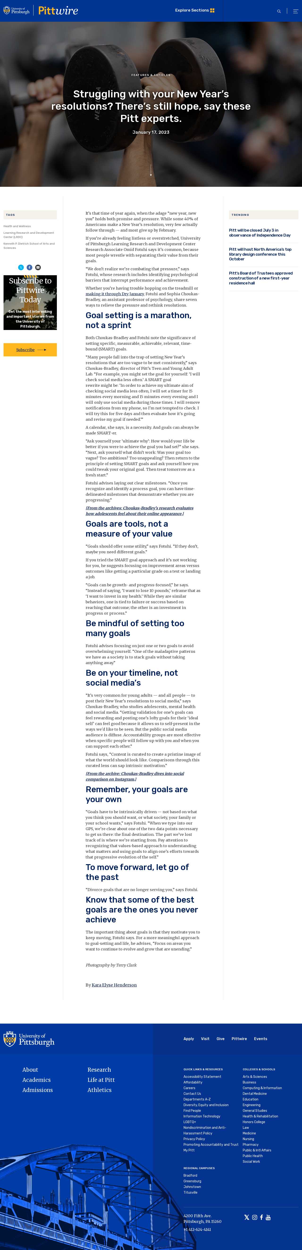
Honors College (254, 1122)
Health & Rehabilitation (260, 1116)
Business (249, 1082)
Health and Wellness (17, 226)
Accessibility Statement (202, 1077)
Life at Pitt (101, 1080)
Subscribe (25, 349)
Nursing (248, 1139)
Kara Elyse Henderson (114, 985)
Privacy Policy (194, 1139)
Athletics (100, 1090)
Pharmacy (251, 1145)
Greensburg (192, 1181)
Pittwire (239, 1039)
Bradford (190, 1176)
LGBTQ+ (190, 1122)
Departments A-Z (197, 1099)
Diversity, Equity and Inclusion (206, 1105)
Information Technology (202, 1116)
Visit (205, 1039)
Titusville (190, 1193)
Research (99, 1070)
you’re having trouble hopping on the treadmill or (150, 288)
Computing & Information (262, 1088)
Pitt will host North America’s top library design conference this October (260, 254)
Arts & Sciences (255, 1077)
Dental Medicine (255, 1094)
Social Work (251, 1162)
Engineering (251, 1105)
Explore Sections (192, 10)
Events (260, 1039)
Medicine (249, 1133)
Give (221, 1039)
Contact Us (192, 1094)
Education (250, 1099)
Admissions (37, 1090)
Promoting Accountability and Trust (211, 1145)
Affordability (193, 1082)
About (30, 1070)
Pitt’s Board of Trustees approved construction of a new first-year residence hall (261, 278)
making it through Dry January (115, 294)
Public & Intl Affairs (257, 1150)
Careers (189, 1088)
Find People (192, 1111)
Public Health (253, 1156)
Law (246, 1128)
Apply (189, 1039)
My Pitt (189, 1150)
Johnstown (192, 1187)
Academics (36, 1080)
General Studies (255, 1111)
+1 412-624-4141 (197, 1229)
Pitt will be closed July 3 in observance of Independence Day (259, 233)
